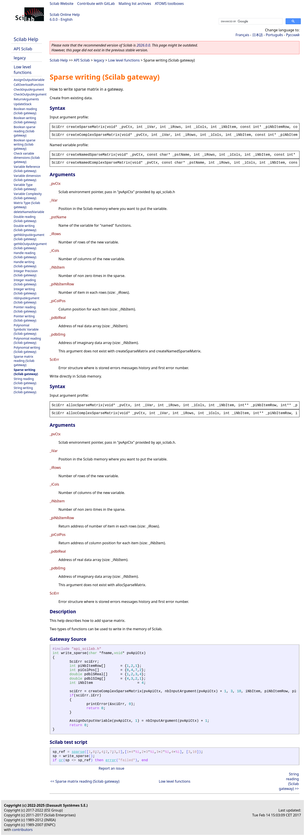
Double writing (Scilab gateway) (25, 228)
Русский (292, 34)
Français (242, 34)
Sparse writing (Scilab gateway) (26, 372)
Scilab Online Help (65, 14)
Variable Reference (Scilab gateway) (27, 169)
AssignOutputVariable (29, 80)
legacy (20, 57)
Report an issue (111, 768)
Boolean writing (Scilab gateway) (25, 120)
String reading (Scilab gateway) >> (289, 781)
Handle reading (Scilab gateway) (25, 255)
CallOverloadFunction (29, 84)
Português (274, 34)
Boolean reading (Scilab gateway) (25, 111)
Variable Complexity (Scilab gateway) (28, 196)
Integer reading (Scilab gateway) (25, 282)
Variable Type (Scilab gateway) (25, 187)
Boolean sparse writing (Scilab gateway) (24, 144)
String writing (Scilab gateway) (25, 390)
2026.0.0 (143, 45)
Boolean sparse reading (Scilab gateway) (24, 131)
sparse (78, 752)
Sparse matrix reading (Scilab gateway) (24, 360)
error (110, 760)
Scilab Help (26, 39)
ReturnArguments (26, 99)
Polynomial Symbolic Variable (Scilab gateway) (26, 329)
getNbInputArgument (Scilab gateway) (29, 237)
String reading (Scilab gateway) (25, 381)
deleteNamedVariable (29, 212)
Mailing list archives (135, 3)
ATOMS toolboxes (169, 3)
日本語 (257, 34)
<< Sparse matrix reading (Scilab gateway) (84, 781)
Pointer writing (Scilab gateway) (25, 318)
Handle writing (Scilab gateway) (25, 264)
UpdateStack (23, 104)
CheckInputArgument (29, 89)
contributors (22, 829)
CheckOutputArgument (30, 94)
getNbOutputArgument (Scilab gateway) (30, 246)
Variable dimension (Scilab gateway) (27, 178)
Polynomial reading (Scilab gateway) (27, 340)
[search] (250, 21)
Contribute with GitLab (96, 3)
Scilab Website (61, 3)
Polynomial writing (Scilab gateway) (27, 349)
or (61, 760)
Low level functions (23, 69)
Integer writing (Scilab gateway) (25, 291)
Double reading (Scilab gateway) (25, 219)
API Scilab (23, 48)
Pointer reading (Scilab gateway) (25, 309)
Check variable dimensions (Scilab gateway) (27, 157)
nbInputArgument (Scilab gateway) (26, 300)
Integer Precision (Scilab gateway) (26, 273)
